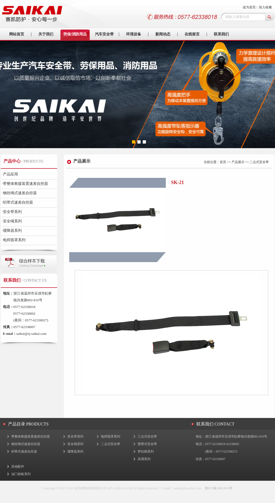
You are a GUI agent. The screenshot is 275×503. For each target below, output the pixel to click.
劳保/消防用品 (75, 34)
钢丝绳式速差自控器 (19, 193)
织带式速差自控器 (17, 202)
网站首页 (16, 34)
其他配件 (17, 466)
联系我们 (221, 34)
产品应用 (10, 174)
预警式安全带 (147, 444)
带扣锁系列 (146, 451)
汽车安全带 (104, 34)
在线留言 (192, 34)
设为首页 (249, 7)
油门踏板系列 (21, 474)
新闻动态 (162, 34)
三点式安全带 (147, 436)
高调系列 (144, 459)
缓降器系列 (12, 231)
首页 (223, 162)
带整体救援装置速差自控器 (25, 184)
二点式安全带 (110, 444)
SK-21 (177, 182)
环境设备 (133, 34)
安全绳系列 (12, 221)
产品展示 (238, 162)
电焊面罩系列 (14, 240)
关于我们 (45, 34)
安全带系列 (12, 212)
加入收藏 (265, 7)
